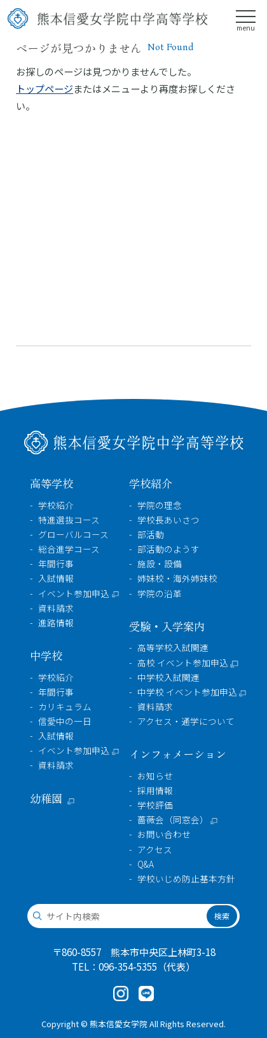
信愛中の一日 (65, 721)
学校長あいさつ (168, 520)
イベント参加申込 (73, 594)
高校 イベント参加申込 (182, 663)
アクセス (154, 850)
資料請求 (56, 608)
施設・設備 (159, 564)
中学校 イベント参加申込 (187, 692)
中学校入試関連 (168, 677)
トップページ (44, 88)
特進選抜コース (69, 520)
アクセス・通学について (186, 721)
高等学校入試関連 (173, 648)
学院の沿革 (159, 594)
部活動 (150, 535)
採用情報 (155, 791)
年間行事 (56, 564)
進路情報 (56, 623)
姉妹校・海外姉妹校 (177, 578)
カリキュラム (65, 707)
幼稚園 (46, 798)
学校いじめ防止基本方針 (186, 879)
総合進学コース (69, 549)
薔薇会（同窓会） (173, 820)
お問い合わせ (164, 834)
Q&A (145, 864)
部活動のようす (168, 549)
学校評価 (155, 805)
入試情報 (56, 578)
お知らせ (155, 776)
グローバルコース (73, 535)
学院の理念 (159, 505)
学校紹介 (56, 505)
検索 (221, 915)
